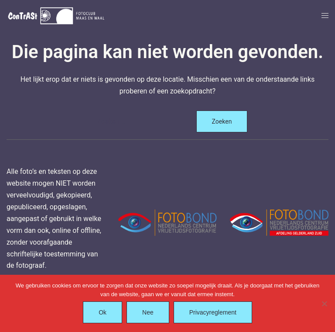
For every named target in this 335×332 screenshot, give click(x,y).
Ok (102, 312)
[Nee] (324, 303)
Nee (148, 312)
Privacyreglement (212, 312)
